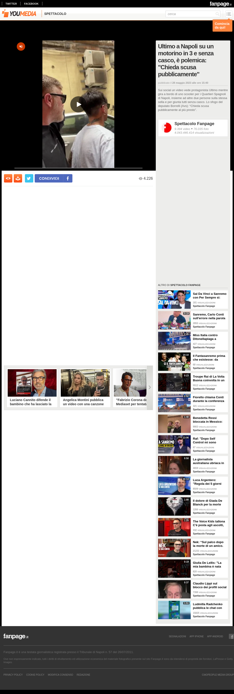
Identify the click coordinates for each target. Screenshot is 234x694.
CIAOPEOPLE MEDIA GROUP (218, 675)
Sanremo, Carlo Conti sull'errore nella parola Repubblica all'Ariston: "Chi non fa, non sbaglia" (209, 316)
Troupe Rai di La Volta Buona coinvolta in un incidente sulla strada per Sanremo (209, 378)
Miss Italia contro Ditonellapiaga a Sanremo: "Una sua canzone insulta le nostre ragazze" (207, 337)
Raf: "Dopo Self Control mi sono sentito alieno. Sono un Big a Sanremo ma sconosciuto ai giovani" (209, 440)
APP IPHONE (197, 636)
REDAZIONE (83, 675)
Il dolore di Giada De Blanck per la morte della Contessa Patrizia (209, 502)
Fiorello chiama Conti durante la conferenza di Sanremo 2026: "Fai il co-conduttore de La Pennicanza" (209, 399)
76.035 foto (201, 129)
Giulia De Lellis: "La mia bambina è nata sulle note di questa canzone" (207, 564)
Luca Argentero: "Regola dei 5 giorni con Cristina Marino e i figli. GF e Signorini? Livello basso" (209, 482)
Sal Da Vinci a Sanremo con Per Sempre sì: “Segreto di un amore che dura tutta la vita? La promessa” (210, 295)
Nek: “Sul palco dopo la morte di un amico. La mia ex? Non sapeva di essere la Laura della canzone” (210, 544)
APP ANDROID (215, 636)
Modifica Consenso (60, 675)
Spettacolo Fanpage (194, 123)
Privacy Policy (13, 675)
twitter (11, 3)
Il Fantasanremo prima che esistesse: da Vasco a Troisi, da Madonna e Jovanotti (209, 358)
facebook (31, 3)
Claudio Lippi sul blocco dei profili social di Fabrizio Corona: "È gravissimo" (210, 585)
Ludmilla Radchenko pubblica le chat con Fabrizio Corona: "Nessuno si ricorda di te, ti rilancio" (209, 606)
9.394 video (182, 129)
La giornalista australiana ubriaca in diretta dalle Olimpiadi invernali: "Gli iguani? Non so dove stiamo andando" (209, 461)
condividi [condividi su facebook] (49, 178)
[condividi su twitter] (29, 178)
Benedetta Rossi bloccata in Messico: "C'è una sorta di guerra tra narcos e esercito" (208, 420)
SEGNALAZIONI (177, 636)
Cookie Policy (35, 675)
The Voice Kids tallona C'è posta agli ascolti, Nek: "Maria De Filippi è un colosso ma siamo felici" (210, 523)
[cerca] (192, 13)
